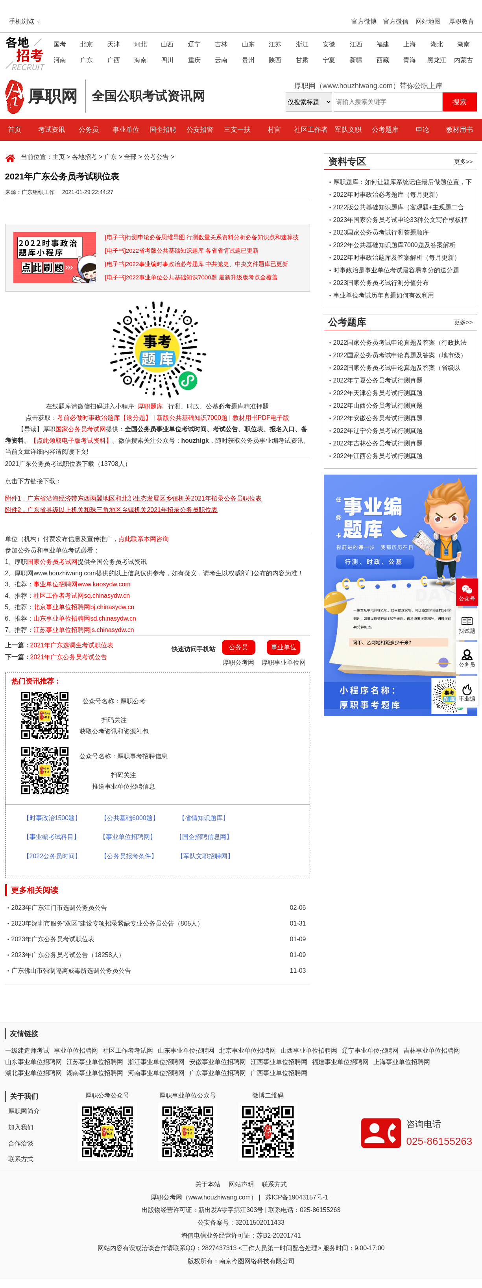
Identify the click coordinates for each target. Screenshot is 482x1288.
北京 (86, 44)
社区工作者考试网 (128, 1050)
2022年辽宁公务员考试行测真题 (378, 430)
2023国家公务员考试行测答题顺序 (381, 232)
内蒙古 (463, 60)
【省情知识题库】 (204, 818)
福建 (383, 44)
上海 (409, 44)
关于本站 (207, 1184)
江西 (356, 44)
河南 (60, 60)
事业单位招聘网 (76, 1050)
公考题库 (385, 129)
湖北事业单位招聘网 (33, 1073)
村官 (274, 129)
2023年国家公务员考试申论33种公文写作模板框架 (400, 221)
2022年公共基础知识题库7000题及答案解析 (394, 245)
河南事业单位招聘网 (156, 1073)
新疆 (356, 60)
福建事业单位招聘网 (340, 1062)
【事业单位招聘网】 (128, 836)
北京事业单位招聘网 (247, 1050)
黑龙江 (436, 60)
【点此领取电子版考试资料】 (71, 440)
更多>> (463, 161)
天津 (113, 44)
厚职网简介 (24, 1111)
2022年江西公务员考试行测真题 (378, 456)
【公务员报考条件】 (129, 856)
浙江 (302, 44)
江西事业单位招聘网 (279, 1062)
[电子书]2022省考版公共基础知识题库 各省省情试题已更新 (182, 250)
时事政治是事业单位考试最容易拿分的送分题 (396, 270)
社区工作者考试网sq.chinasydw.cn (81, 595)
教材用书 (459, 129)
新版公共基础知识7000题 (192, 417)
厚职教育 (461, 21)
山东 (248, 44)
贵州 (248, 60)
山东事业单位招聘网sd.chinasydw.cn (84, 618)
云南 (221, 60)
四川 (167, 60)
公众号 (467, 599)
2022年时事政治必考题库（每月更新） (387, 194)
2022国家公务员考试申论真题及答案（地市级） (400, 355)
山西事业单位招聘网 (309, 1050)
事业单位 (126, 129)
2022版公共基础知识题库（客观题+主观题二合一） (398, 209)
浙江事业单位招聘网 (156, 1062)
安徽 (329, 44)
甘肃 (302, 60)
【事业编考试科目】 (51, 836)
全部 (130, 156)
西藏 (383, 60)
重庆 (194, 60)
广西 (113, 60)
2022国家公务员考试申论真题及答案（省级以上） (397, 369)
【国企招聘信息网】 (204, 836)
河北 (140, 44)
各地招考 (84, 156)
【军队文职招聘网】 (205, 856)
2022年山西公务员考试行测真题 (378, 405)
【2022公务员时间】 (52, 856)
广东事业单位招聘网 (217, 1073)
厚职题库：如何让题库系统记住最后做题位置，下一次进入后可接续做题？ (402, 183)
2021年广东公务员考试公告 (68, 657)
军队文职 (348, 129)
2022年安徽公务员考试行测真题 (378, 418)
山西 (167, 44)
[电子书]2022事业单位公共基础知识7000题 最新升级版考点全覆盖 (191, 277)
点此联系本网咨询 (143, 539)
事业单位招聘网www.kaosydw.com (81, 584)
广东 (86, 60)
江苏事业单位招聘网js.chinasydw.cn (83, 629)
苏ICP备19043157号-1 (296, 1197)
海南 (140, 60)
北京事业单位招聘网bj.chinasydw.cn (83, 607)
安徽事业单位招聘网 (217, 1062)
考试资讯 (51, 129)
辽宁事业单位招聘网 (370, 1050)
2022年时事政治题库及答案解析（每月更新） (397, 257)
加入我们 (20, 1127)
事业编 (467, 699)
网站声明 (241, 1184)
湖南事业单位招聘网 (94, 1073)
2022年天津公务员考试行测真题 (378, 393)
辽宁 (194, 44)
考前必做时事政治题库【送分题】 (104, 417)
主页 (58, 156)
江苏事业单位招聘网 (94, 1062)
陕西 (275, 60)
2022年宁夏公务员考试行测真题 (378, 380)
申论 (422, 129)
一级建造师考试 (27, 1050)
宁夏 (329, 60)
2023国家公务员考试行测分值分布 (381, 282)
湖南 (463, 44)
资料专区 (347, 161)
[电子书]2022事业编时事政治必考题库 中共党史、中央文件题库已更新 (196, 264)
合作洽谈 (20, 1143)
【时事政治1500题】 (52, 818)
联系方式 (20, 1159)
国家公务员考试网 (80, 429)
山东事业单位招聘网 (186, 1050)
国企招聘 (163, 129)
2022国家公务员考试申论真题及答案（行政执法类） (400, 344)
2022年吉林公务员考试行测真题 (378, 443)
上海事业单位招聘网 (401, 1062)
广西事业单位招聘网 (279, 1073)
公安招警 (200, 129)
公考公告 (156, 156)
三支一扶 (237, 129)
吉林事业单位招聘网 (431, 1050)
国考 (60, 44)
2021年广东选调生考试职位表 (72, 645)
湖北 (436, 44)
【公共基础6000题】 (130, 818)
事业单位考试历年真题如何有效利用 (383, 295)
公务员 (89, 129)
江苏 (275, 44)
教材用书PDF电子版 (261, 417)
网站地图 (428, 21)
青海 (409, 60)
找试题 (467, 631)
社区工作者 (311, 129)
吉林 (221, 44)
